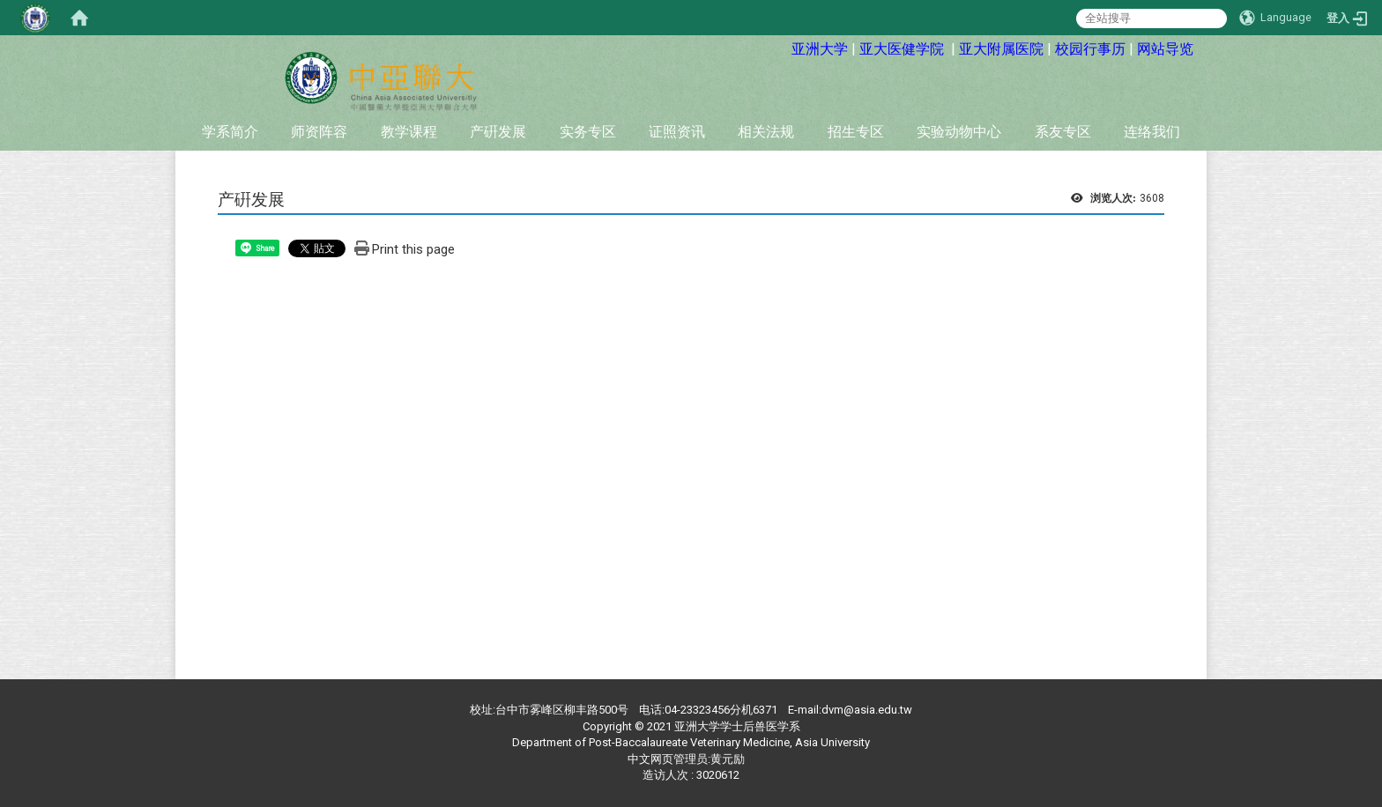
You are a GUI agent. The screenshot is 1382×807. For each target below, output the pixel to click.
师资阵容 (319, 131)
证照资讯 (677, 131)
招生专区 (856, 131)
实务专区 (588, 131)
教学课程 (409, 131)
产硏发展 (498, 131)
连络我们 (1152, 131)
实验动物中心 (959, 131)
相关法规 (766, 131)
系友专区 (1063, 131)
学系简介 (230, 131)
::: (779, 47)
